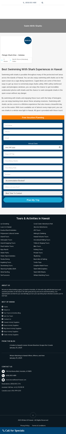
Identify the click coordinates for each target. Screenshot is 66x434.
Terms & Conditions (39, 425)
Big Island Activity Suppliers (12, 328)
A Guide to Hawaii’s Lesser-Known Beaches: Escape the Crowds (31, 345)
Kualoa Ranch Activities (8, 230)
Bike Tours (37, 246)
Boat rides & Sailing (40, 259)
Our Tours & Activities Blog (12, 313)
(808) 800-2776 (15, 384)
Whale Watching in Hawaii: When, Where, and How (27, 355)
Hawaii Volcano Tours (41, 236)
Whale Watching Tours (41, 275)
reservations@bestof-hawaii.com (16, 380)
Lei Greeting (5, 224)
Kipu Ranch (4, 249)
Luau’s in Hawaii (6, 227)
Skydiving (37, 256)
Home (6, 307)
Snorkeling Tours (7, 265)
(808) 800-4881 (30, 3)
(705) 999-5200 (16, 391)
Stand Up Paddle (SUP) (8, 269)
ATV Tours (37, 230)
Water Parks (5, 253)
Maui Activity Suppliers (11, 331)
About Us (7, 310)
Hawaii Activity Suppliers (11, 322)
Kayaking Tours (6, 262)
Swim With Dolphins (40, 269)
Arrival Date (33, 143)
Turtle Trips (38, 262)
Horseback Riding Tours (42, 240)
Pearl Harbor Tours (7, 246)
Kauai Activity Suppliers (11, 325)
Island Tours (5, 236)
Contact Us (7, 319)
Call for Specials (13, 430)
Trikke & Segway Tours (41, 243)
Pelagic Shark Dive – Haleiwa (13, 55)
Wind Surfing (5, 272)
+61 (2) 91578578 (18, 387)
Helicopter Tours (6, 240)
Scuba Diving (5, 259)
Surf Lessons (5, 275)
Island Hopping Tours (8, 243)
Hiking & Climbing (40, 233)
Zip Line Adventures (40, 227)
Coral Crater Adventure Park (43, 224)
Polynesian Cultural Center (10, 233)
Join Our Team (8, 316)
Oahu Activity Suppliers (11, 335)
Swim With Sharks (40, 272)
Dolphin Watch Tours (41, 265)
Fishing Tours (38, 249)
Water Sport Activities (8, 256)
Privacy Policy (24, 425)
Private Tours (38, 253)
